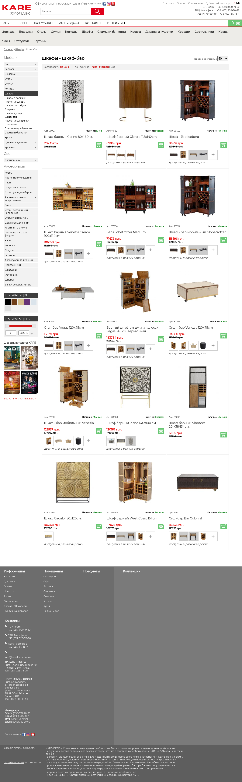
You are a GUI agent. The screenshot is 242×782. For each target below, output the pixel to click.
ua (233, 3)
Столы (41, 32)
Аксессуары (43, 23)
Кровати (184, 32)
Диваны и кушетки (159, 32)
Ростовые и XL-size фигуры (16, 234)
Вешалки (26, 32)
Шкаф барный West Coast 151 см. (131, 518)
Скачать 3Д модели (15, 606)
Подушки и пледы (15, 187)
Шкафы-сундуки (14, 113)
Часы (6, 41)
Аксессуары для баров (18, 192)
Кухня (46, 606)
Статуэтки (21, 41)
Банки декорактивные (18, 284)
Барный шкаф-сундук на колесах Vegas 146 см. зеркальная (132, 329)
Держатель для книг (17, 222)
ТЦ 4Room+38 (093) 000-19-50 (19, 628)
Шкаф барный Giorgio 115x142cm (131, 137)
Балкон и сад (51, 611)
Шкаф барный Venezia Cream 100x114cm (67, 234)
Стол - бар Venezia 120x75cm (191, 327)
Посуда (9, 250)
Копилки (10, 245)
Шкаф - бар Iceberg (184, 137)
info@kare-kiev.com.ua (18, 657)
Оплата (181, 3)
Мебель (8, 23)
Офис (46, 581)
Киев (94, 66)
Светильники (204, 32)
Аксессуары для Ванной (19, 260)
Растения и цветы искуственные (15, 199)
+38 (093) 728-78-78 (228, 10)
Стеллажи (11, 124)
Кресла (135, 32)
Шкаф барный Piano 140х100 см (131, 423)
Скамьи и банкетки (111, 32)
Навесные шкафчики (17, 120)
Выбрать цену (17, 319)
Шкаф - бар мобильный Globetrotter (197, 232)
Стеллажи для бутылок (18, 128)
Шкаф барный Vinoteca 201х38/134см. (187, 424)
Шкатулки (11, 269)
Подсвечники (13, 265)
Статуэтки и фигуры (16, 217)
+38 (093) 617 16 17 (230, 13)
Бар (7, 64)
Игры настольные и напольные (16, 211)
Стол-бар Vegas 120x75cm (64, 327)
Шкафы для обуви (15, 105)
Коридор (48, 601)
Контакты (93, 23)
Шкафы (87, 32)
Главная (8, 49)
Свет (23, 23)
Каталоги (9, 576)
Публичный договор (218, 3)
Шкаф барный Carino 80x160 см (69, 137)
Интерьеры (116, 23)
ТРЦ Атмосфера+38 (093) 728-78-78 (19, 637)
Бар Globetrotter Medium (126, 232)
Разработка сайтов (14, 762)
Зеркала (8, 32)
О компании (195, 3)
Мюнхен (104, 66)
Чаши (8, 240)
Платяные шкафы (15, 101)
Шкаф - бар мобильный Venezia (69, 423)
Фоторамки (11, 274)
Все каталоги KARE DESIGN (20, 398)
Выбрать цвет (17, 295)
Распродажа (69, 23)
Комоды (71, 32)
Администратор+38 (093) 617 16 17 (18, 645)
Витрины (10, 109)
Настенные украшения (18, 177)
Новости (9, 591)
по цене (64, 66)
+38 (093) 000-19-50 (228, 6)
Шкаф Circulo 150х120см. (62, 518)
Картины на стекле (16, 227)
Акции (7, 596)
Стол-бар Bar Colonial (185, 518)
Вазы (8, 205)
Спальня (48, 596)
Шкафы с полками (15, 98)
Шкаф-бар (11, 116)
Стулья (55, 32)
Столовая (49, 591)
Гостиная (48, 586)
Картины (40, 41)
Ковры (223, 32)
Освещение (50, 576)
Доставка (168, 3)
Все (113, 66)
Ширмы (9, 279)
